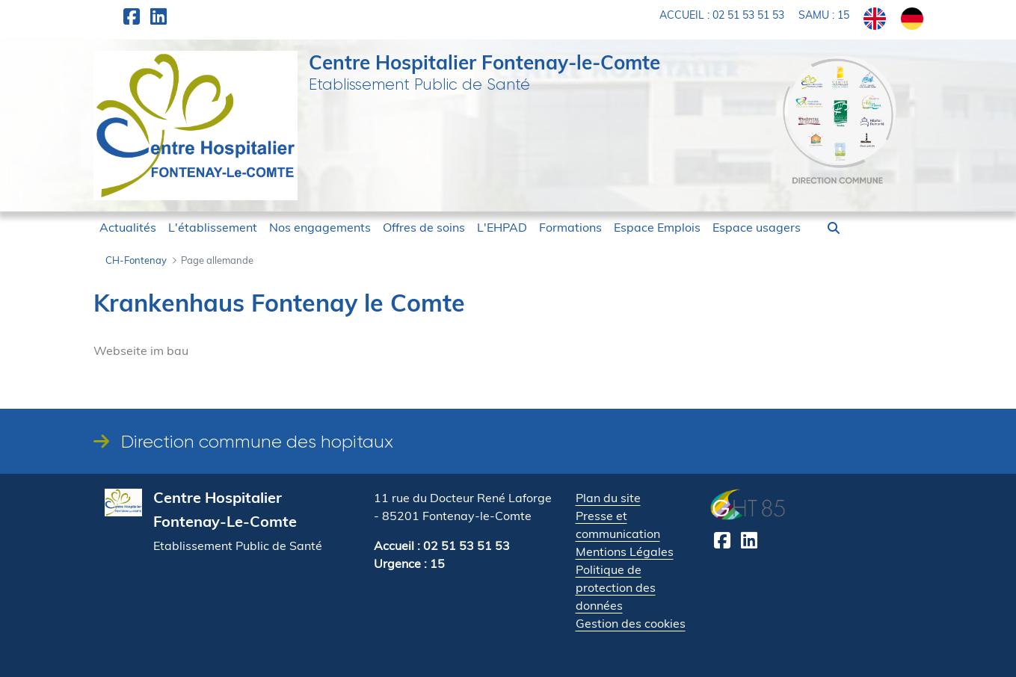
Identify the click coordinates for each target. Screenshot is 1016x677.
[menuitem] (127, 227)
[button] (833, 227)
